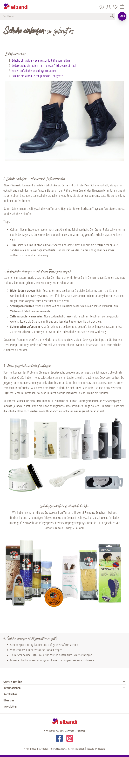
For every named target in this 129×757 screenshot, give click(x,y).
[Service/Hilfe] (101, 6)
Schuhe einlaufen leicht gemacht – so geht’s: (38, 76)
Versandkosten (77, 748)
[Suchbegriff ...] (56, 16)
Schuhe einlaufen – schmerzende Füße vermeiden (41, 60)
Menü (122, 16)
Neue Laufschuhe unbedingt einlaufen (34, 71)
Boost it (101, 748)
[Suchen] (111, 16)
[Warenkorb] (122, 6)
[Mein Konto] (108, 6)
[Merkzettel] (115, 6)
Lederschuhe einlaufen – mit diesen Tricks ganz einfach (44, 66)
